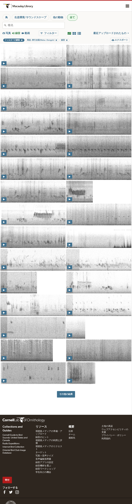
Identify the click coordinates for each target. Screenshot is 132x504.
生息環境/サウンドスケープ (30, 17)
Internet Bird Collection (13, 447)
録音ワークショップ (46, 469)
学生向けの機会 (43, 472)
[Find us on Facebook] (4, 492)
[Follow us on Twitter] (11, 492)
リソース (41, 426)
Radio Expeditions (11, 443)
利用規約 (106, 439)
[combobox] (36, 25)
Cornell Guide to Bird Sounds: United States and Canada (15, 438)
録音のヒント (42, 437)
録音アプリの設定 (44, 462)
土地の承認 (107, 426)
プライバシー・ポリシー (114, 435)
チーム (72, 434)
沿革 (71, 431)
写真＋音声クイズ (44, 456)
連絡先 (72, 438)
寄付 (7, 480)
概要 (71, 426)
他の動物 (58, 17)
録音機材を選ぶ (43, 466)
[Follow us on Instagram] (17, 492)
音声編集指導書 (43, 459)
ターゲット (41, 452)
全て (72, 17)
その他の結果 (66, 394)
